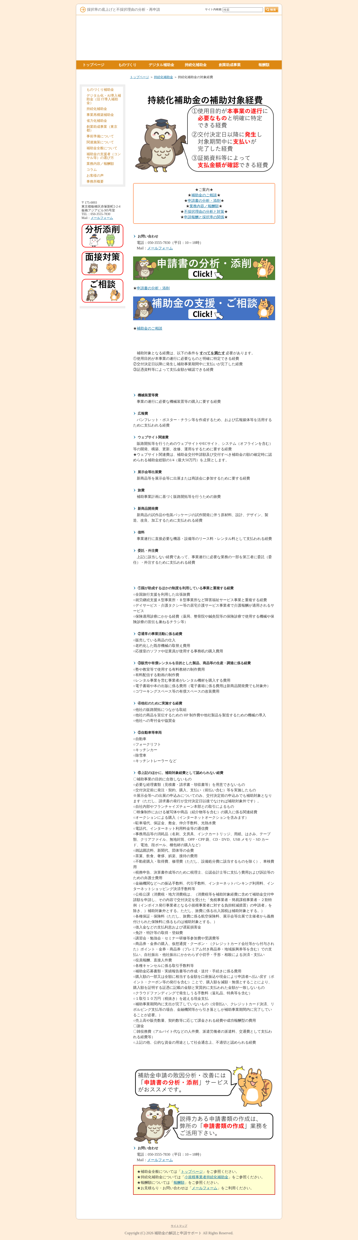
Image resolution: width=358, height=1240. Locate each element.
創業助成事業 (230, 65)
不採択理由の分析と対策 (204, 211)
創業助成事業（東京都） (102, 128)
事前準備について (100, 136)
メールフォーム (160, 248)
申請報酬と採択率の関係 (204, 217)
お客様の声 (95, 175)
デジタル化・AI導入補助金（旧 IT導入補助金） (104, 99)
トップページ (139, 77)
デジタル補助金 (161, 65)
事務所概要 (95, 181)
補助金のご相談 (204, 195)
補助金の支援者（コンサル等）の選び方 (104, 156)
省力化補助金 (97, 121)
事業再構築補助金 (100, 115)
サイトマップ (179, 1225)
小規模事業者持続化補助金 (206, 1177)
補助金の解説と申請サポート (178, 1233)
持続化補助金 (163, 77)
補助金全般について (102, 148)
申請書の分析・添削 (204, 201)
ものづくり (127, 65)
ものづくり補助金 (100, 89)
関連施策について (100, 142)
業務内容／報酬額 (204, 206)
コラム (92, 169)
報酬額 (179, 1182)
